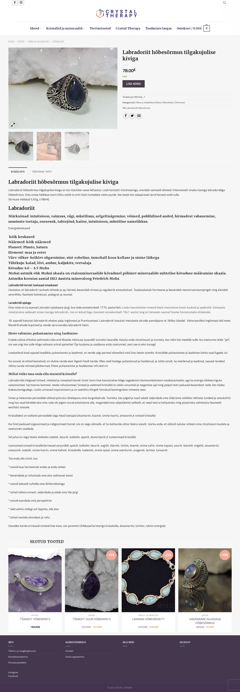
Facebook (13, 676)
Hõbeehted (167, 102)
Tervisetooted (100, 28)
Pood (11, 41)
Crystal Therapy (128, 28)
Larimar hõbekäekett (148, 619)
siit (226, 352)
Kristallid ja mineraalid (65, 28)
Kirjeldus (18, 171)
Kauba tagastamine (75, 656)
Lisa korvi (133, 83)
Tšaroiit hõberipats (35, 619)
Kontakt (69, 651)
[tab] (17, 171)
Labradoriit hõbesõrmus (138, 108)
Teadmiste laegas (158, 28)
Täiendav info (42, 171)
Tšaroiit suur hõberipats (91, 619)
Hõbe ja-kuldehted (38, 41)
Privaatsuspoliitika (17, 662)
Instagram (13, 672)
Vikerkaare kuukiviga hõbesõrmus (205, 621)
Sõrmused (58, 41)
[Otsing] (224, 2)
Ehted (35, 28)
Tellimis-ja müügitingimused (22, 651)
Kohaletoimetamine (18, 656)
